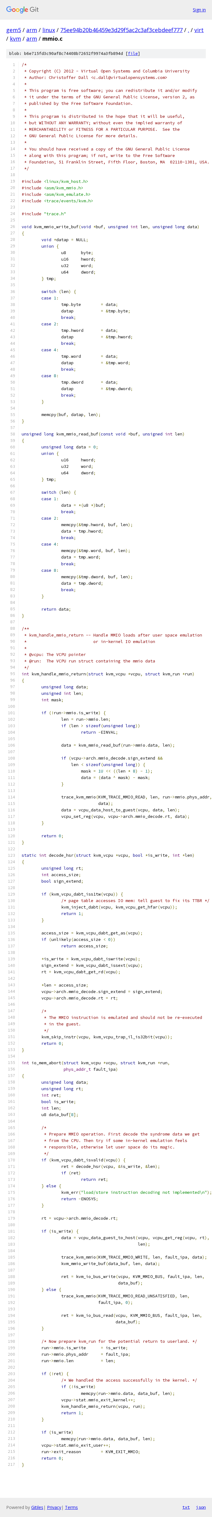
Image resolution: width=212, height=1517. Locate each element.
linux (48, 30)
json (201, 1507)
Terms (71, 1507)
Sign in (199, 10)
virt (199, 30)
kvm (15, 38)
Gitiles (37, 1507)
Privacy (54, 1507)
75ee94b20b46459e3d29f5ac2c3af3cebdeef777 (121, 30)
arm (31, 30)
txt (186, 1507)
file (133, 53)
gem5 (13, 30)
